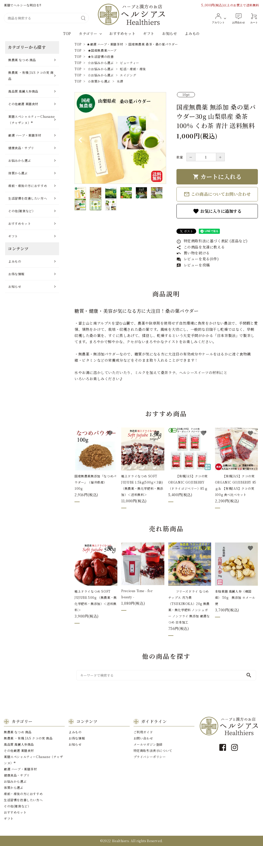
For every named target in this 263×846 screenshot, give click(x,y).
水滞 (120, 81)
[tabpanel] (120, 138)
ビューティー (129, 62)
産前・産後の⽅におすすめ (27, 185)
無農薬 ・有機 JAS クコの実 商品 (31, 75)
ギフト (148, 33)
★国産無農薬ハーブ (102, 50)
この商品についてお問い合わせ (217, 194)
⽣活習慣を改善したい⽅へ (27, 198)
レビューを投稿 (193, 265)
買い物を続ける (193, 252)
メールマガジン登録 (148, 744)
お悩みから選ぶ (19, 160)
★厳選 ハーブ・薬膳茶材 (105, 44)
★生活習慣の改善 (101, 56)
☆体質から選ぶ (99, 81)
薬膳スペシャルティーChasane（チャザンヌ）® (31, 119)
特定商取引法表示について (153, 750)
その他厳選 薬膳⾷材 (23, 104)
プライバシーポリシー (150, 756)
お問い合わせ (143, 738)
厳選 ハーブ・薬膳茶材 (24, 135)
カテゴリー (88, 33)
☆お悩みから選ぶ (101, 62)
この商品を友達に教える (200, 247)
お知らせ (169, 33)
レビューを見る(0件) (197, 258)
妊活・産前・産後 (133, 69)
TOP (67, 33)
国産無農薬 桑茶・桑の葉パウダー (153, 44)
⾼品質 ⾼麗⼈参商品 (23, 91)
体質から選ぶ (18, 173)
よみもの (192, 33)
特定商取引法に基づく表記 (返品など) (212, 240)
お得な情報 (16, 274)
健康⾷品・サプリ (21, 148)
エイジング (128, 75)
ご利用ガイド (143, 732)
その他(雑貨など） (21, 211)
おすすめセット (122, 33)
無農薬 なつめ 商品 (22, 60)
